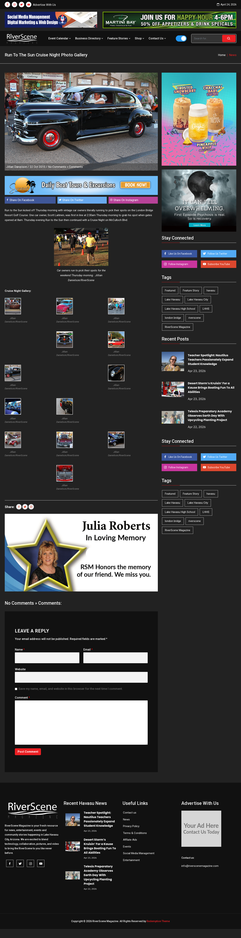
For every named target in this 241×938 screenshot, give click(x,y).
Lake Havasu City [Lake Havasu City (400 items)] (198, 299)
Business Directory (89, 38)
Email (88, 649)
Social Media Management (138, 853)
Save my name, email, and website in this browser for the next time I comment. (70, 688)
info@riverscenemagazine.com (200, 866)
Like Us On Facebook (180, 253)
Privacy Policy (131, 826)
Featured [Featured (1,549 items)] (170, 290)
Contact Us (158, 38)
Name (20, 649)
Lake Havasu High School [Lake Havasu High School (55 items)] (180, 308)
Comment (22, 697)
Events (127, 846)
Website (20, 669)
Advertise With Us (44, 5)
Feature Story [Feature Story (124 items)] (191, 290)
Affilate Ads (130, 839)
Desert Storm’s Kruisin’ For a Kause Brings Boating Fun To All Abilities (211, 387)
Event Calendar (60, 38)
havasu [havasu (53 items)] (211, 290)
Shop (140, 38)
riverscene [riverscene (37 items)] (194, 317)
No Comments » (58, 167)
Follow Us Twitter (217, 253)
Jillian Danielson (16, 167)
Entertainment (131, 860)
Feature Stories (119, 38)
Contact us (129, 812)
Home (222, 55)
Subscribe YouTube (218, 264)
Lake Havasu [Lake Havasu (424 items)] (172, 299)
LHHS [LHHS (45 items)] (206, 308)
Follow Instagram (178, 264)
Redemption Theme (158, 921)
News (126, 819)
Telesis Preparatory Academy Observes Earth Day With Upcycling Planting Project (210, 415)
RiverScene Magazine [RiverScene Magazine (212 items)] (177, 327)
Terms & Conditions (135, 833)
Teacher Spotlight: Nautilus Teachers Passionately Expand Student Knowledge (210, 359)
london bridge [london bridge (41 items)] (173, 317)
